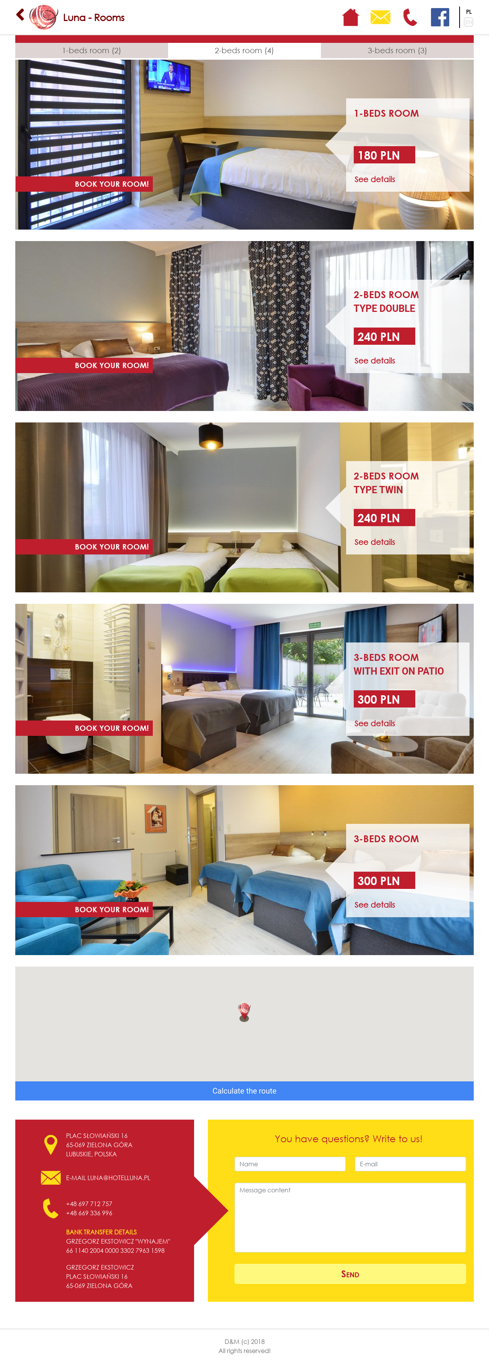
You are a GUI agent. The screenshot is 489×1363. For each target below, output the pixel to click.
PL (468, 11)
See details (375, 179)
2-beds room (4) (244, 50)
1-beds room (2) (91, 50)
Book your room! (112, 183)
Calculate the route (244, 1091)
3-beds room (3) (397, 50)
